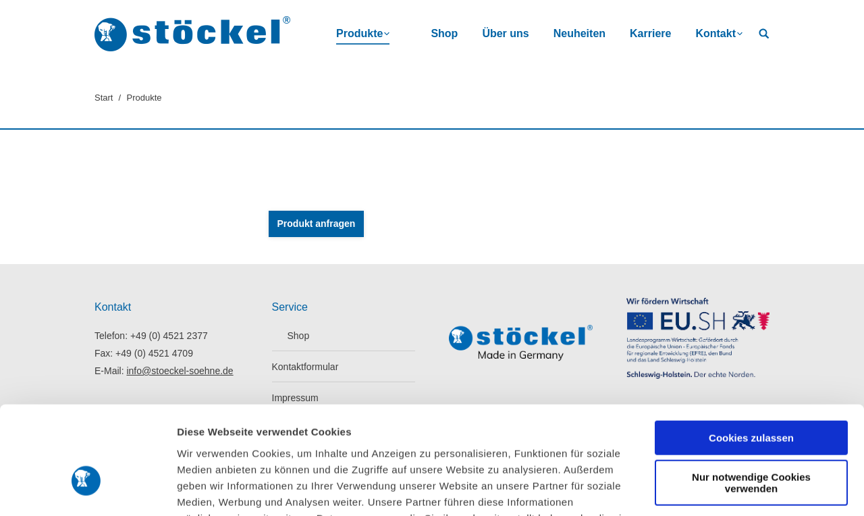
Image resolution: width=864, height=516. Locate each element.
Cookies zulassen (751, 355)
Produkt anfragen (316, 223)
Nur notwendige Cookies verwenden (751, 400)
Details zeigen (211, 489)
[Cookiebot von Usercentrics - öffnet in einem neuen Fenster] (87, 490)
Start (103, 98)
